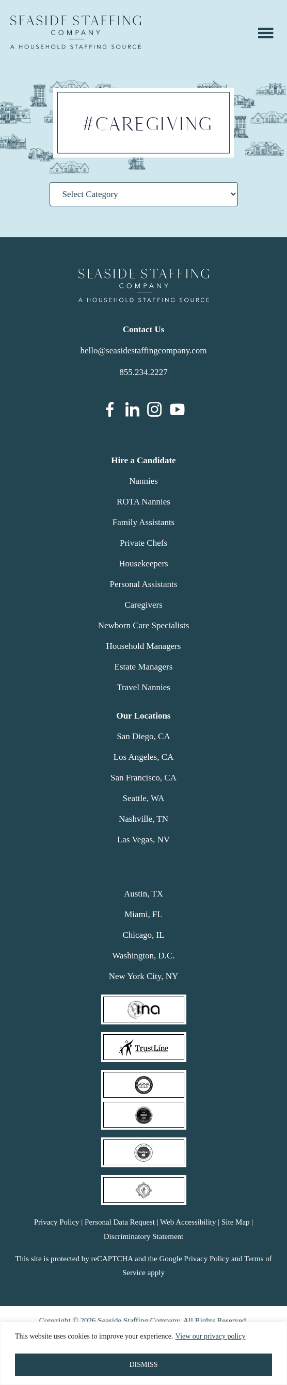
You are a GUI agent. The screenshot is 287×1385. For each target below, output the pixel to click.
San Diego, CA (143, 736)
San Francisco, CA (143, 778)
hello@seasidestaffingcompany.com (143, 350)
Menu (266, 33)
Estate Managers (144, 667)
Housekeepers (143, 563)
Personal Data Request (120, 1222)
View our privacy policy (211, 1337)
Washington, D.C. (143, 955)
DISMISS (143, 1364)
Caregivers (143, 605)
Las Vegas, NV (143, 839)
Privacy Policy (56, 1222)
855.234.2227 (143, 372)
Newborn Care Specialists (143, 625)
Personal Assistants (144, 584)
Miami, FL (143, 914)
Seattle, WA (144, 798)
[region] (143, 1353)
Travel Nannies (143, 687)
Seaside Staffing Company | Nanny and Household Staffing (75, 32)
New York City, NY (143, 976)
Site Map (235, 1222)
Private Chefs (143, 543)
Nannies (143, 481)
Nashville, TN (143, 819)
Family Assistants (143, 522)
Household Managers (143, 646)
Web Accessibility (188, 1222)
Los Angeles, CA (144, 757)
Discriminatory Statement (144, 1236)
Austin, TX (143, 894)
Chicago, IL (143, 935)
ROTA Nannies (143, 502)
